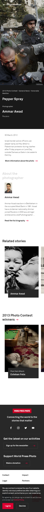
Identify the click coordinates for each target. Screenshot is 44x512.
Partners (25, 481)
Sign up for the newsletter (17, 446)
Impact (25, 475)
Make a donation (13, 463)
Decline (22, 506)
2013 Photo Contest (14, 5)
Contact (5, 475)
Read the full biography (15, 221)
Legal (4, 481)
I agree (8, 506)
